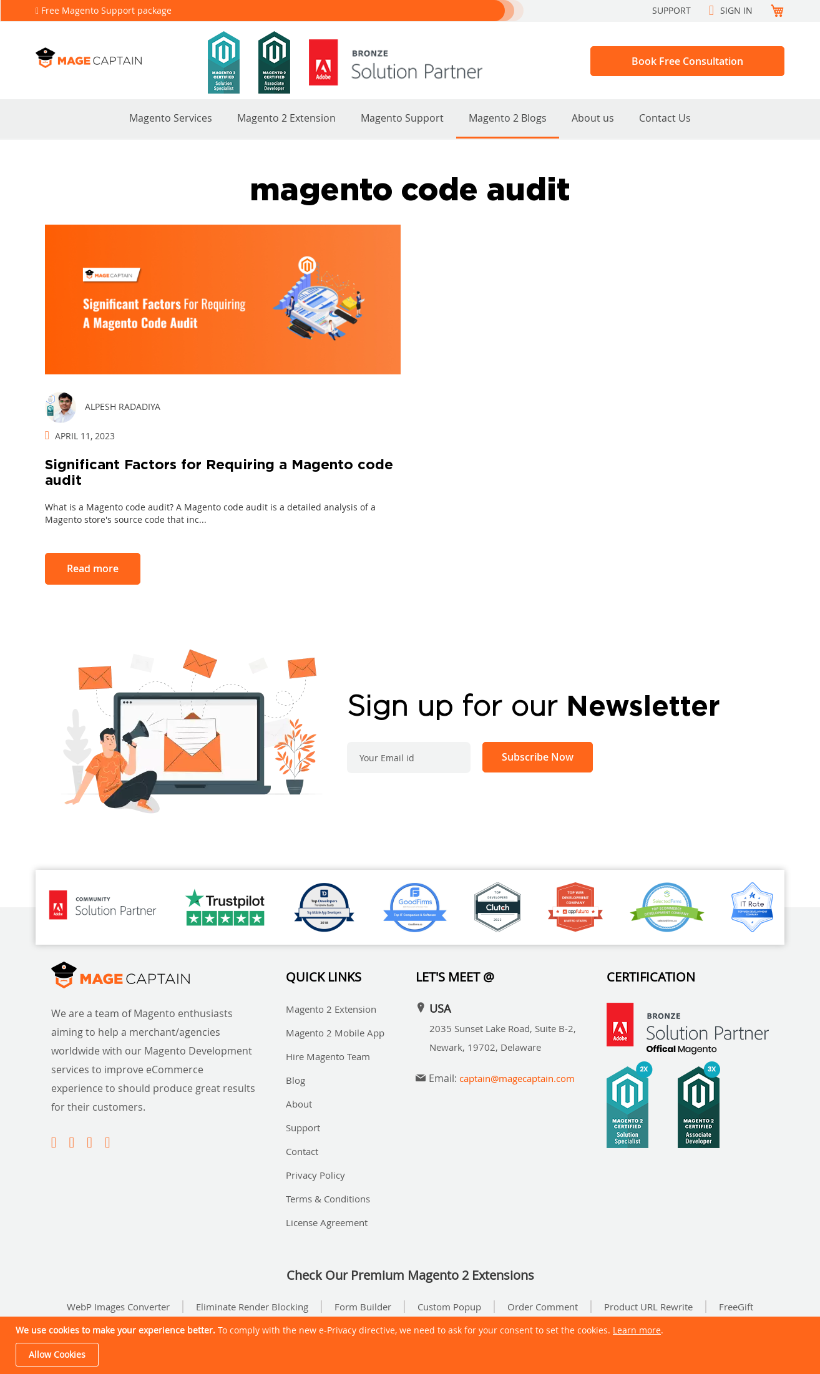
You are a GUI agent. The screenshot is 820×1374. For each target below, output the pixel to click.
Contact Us (665, 118)
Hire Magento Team (328, 1056)
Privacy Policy (315, 1175)
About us (593, 118)
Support (671, 10)
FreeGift (736, 1306)
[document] (412, 1345)
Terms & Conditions (328, 1198)
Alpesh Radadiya (122, 406)
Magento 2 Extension (286, 118)
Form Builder (362, 1306)
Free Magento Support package (106, 10)
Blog (295, 1080)
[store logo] (122, 57)
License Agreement (327, 1222)
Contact (302, 1151)
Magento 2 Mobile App (335, 1032)
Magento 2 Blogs (508, 118)
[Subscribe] (537, 757)
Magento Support (402, 118)
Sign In (736, 10)
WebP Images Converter (118, 1306)
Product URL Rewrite (648, 1306)
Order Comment (542, 1306)
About (299, 1104)
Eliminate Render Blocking (252, 1306)
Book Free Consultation (687, 61)
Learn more (637, 1330)
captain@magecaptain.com (517, 1078)
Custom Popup (449, 1306)
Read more (93, 568)
